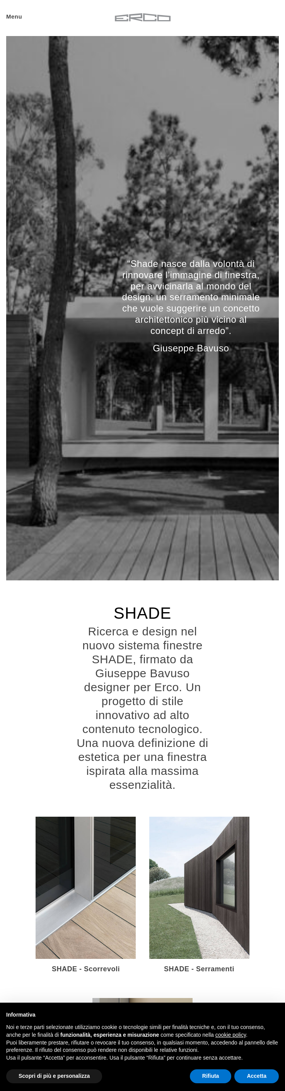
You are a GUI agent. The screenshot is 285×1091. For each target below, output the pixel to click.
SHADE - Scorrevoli (86, 969)
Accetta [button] (256, 1076)
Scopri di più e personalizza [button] (54, 1076)
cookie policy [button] (230, 1035)
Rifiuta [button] (210, 1076)
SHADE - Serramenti (199, 969)
